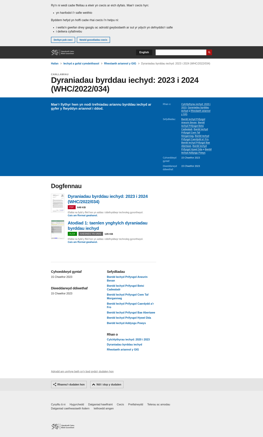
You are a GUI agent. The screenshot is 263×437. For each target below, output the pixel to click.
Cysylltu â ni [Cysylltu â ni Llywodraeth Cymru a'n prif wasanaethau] (58, 404)
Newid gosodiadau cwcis (93, 39)
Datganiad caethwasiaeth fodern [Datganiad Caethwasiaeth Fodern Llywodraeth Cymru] (70, 408)
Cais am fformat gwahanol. (83, 215)
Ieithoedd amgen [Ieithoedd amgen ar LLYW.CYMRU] (104, 408)
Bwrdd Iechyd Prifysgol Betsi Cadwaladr (193, 126)
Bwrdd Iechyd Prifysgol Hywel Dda (129, 317)
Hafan (54, 63)
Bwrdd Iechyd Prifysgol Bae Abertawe (131, 312)
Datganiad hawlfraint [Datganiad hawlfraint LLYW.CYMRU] (100, 404)
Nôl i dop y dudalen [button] (108, 384)
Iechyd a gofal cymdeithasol (81, 63)
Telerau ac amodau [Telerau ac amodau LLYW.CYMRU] (158, 404)
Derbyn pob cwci (63, 39)
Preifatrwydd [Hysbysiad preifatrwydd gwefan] (135, 404)
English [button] (144, 52)
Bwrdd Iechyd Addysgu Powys (126, 323)
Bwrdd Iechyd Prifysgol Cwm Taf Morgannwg (194, 132)
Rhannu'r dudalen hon (71, 384)
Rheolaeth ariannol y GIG (120, 63)
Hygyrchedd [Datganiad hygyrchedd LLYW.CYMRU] (77, 404)
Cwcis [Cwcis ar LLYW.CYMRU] (120, 404)
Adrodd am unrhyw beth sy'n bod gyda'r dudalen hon (82, 371)
